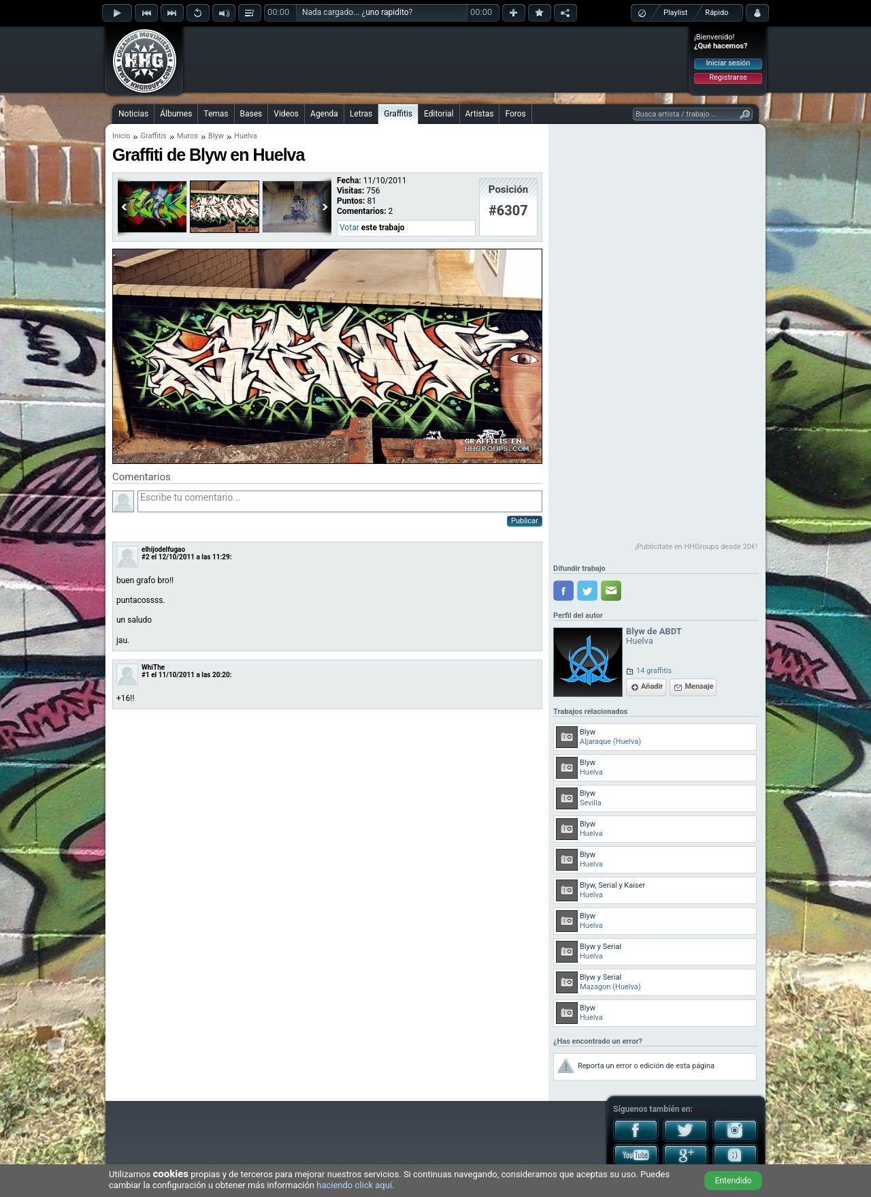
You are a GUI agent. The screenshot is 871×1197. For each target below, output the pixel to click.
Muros (187, 135)
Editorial (438, 114)
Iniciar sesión (728, 63)
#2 (146, 557)
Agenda (324, 114)
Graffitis (398, 114)
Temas (215, 114)
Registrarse (727, 77)
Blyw (216, 135)
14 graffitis (654, 670)
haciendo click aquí (354, 1185)
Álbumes (176, 114)
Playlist (675, 12)
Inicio (121, 135)
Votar (349, 227)
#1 (146, 675)
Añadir (652, 686)
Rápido (716, 12)
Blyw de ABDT (654, 631)
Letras (361, 114)
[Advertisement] (436, 59)
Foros (515, 114)
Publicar (524, 520)
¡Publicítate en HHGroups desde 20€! (696, 546)
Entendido (733, 1180)
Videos (286, 114)
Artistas (479, 114)
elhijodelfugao (163, 549)
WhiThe (153, 667)
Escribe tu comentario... (339, 501)
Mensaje (699, 686)
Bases (251, 114)
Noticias (133, 114)
